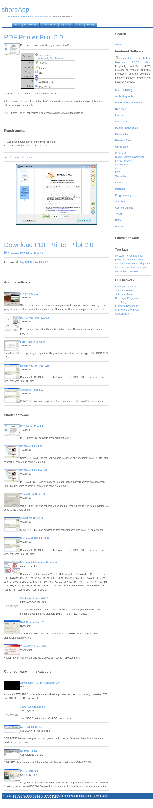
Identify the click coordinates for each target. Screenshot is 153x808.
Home (118, 90)
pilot (23, 157)
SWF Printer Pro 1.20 (32, 622)
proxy (118, 259)
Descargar (120, 298)
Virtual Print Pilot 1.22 (32, 494)
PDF (48, 16)
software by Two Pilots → (50, 58)
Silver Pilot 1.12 (29, 293)
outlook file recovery (126, 263)
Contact (37, 795)
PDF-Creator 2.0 (29, 771)
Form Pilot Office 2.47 (32, 341)
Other (118, 168)
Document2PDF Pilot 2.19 (34, 365)
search (118, 45)
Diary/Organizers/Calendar (129, 157)
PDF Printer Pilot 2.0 (31, 426)
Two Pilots (44, 55)
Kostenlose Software (126, 286)
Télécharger (121, 302)
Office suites (122, 164)
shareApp (17, 795)
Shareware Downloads (127, 309)
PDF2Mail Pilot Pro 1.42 (33, 470)
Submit (28, 795)
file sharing (129, 259)
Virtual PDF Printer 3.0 (33, 646)
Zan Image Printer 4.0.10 (34, 598)
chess (140, 259)
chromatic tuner (134, 255)
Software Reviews (125, 290)
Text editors (121, 176)
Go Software (122, 313)
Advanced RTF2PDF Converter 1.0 (40, 682)
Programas (133, 298)
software (119, 255)
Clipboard (120, 153)
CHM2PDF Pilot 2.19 (31, 389)
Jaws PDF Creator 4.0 (32, 706)
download (134, 271)
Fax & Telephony (124, 160)
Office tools (38, 16)
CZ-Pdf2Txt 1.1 (28, 750)
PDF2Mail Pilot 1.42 (31, 446)
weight (125, 267)
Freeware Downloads (126, 306)
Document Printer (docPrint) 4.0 (38, 562)
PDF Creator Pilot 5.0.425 (34, 317)
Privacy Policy (51, 795)
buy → (48, 63)
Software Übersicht (125, 294)
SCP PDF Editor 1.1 (31, 726)
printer (16, 157)
